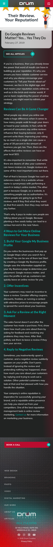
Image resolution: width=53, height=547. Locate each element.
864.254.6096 (26, 525)
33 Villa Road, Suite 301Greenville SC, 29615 (26, 531)
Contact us (20, 414)
